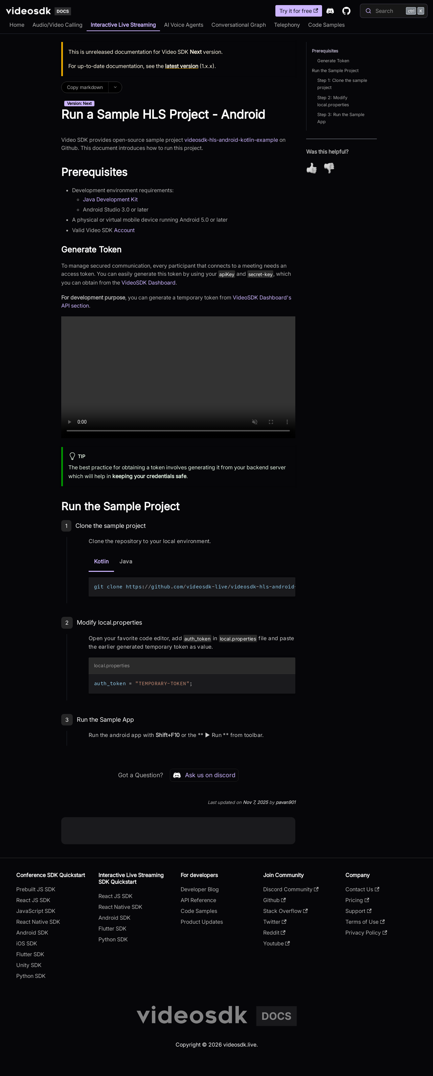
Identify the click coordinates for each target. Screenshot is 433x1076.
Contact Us (362, 889)
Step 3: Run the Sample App (340, 118)
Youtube (276, 943)
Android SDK (32, 932)
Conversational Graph (238, 24)
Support (358, 910)
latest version (181, 66)
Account (124, 230)
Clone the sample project (110, 525)
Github (274, 900)
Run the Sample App (105, 719)
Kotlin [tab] (101, 561)
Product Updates (202, 921)
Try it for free (298, 10)
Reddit (274, 932)
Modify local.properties (109, 622)
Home (16, 24)
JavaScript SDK (35, 910)
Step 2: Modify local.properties (333, 101)
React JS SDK (33, 900)
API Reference (198, 900)
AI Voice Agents (183, 24)
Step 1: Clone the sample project (342, 84)
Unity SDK (29, 965)
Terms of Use (365, 921)
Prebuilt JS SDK (35, 889)
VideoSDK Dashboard (148, 282)
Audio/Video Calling (57, 24)
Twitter (275, 921)
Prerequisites (325, 50)
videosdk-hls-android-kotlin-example (231, 139)
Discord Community (291, 889)
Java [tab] (125, 561)
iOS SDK (26, 943)
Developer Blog (200, 889)
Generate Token (333, 60)
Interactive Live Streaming (123, 24)
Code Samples (326, 24)
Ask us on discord (204, 775)
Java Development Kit (110, 199)
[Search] (394, 11)
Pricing (357, 900)
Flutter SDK (30, 954)
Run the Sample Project (335, 70)
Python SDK (31, 975)
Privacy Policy (366, 932)
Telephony (287, 24)
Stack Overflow (285, 910)
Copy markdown (85, 87)
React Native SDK (38, 921)
